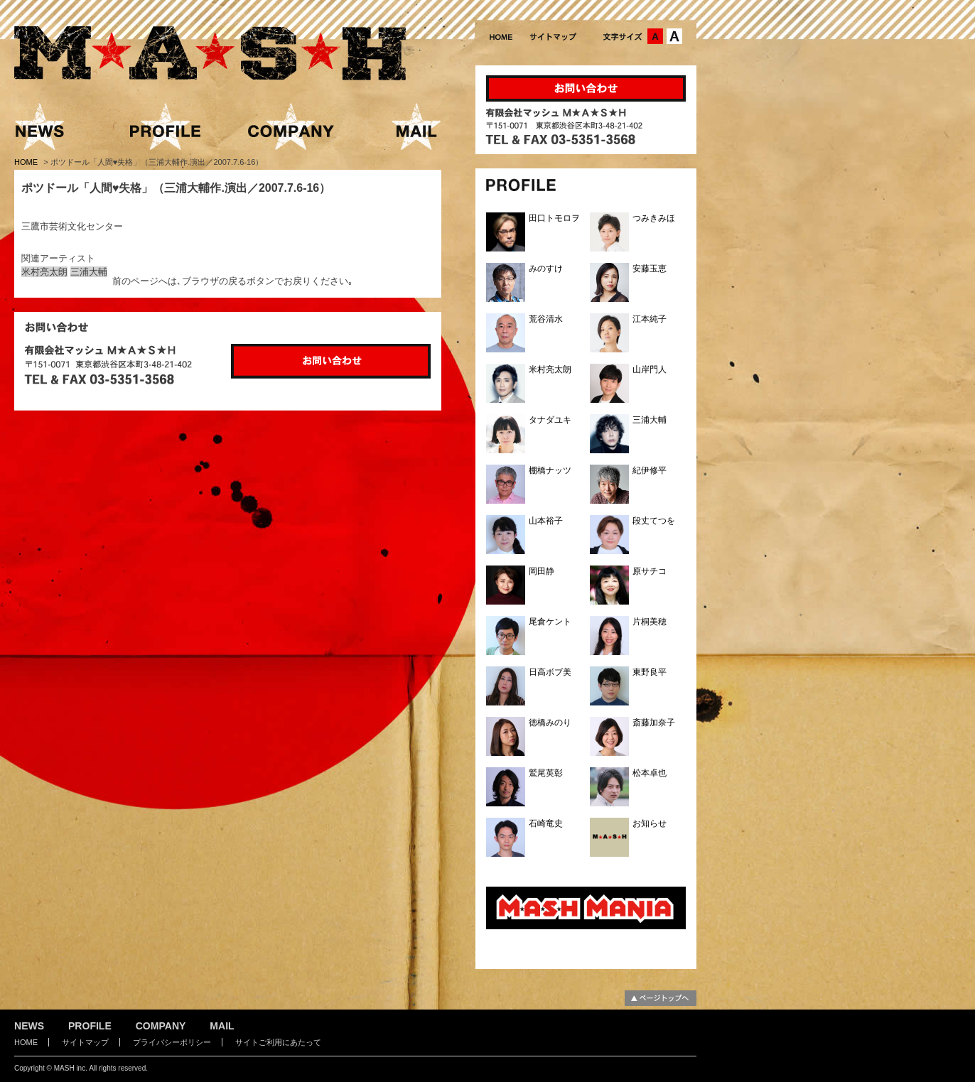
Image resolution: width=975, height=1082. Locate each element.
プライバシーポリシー (172, 1042)
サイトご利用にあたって (278, 1042)
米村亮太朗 (44, 271)
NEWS (29, 1026)
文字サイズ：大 (674, 36)
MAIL (222, 1026)
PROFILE (90, 1026)
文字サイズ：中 (655, 36)
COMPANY (161, 1026)
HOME (27, 162)
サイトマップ (85, 1042)
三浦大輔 (88, 271)
